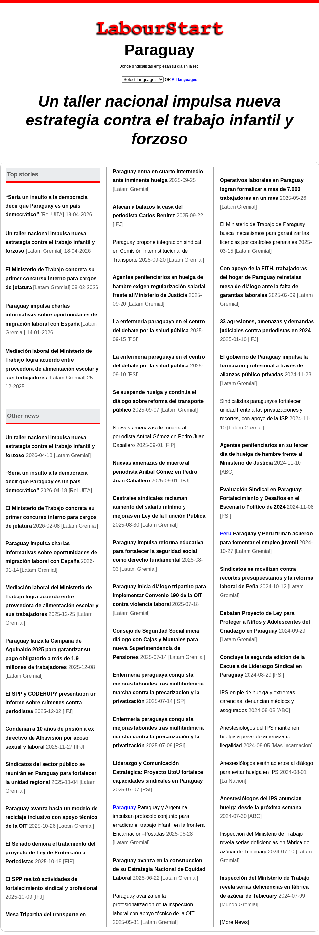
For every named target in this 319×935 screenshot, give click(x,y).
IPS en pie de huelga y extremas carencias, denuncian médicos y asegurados (257, 701)
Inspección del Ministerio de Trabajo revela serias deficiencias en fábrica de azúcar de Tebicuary (265, 842)
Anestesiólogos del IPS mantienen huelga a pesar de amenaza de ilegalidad (259, 736)
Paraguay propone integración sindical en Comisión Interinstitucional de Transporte (157, 251)
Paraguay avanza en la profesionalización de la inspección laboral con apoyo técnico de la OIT (153, 904)
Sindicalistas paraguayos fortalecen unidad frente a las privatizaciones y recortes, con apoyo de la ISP (261, 409)
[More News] (234, 922)
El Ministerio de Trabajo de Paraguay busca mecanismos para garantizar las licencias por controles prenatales (264, 233)
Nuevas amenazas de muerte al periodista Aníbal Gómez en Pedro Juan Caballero (159, 436)
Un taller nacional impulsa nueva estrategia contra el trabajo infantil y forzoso (159, 120)
